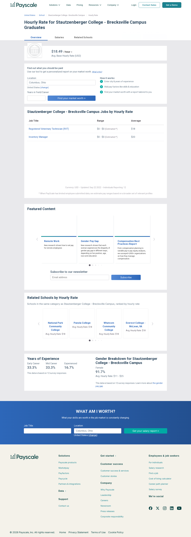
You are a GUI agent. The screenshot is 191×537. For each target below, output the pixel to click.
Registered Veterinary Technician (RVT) (49, 128)
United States (29, 15)
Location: (31, 78)
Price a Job (131, 37)
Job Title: (28, 425)
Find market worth (155, 37)
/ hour (67, 52)
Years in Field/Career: (38, 92)
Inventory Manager (38, 137)
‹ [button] (37, 239)
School (42, 15)
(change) (44, 87)
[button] (36, 37)
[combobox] (61, 82)
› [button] (154, 239)
